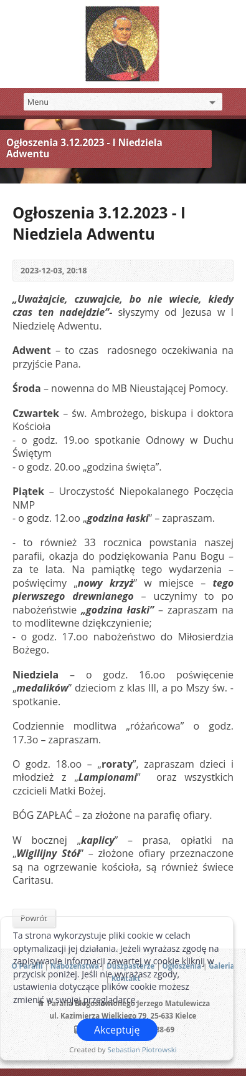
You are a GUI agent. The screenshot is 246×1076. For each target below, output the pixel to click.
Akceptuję (117, 1030)
